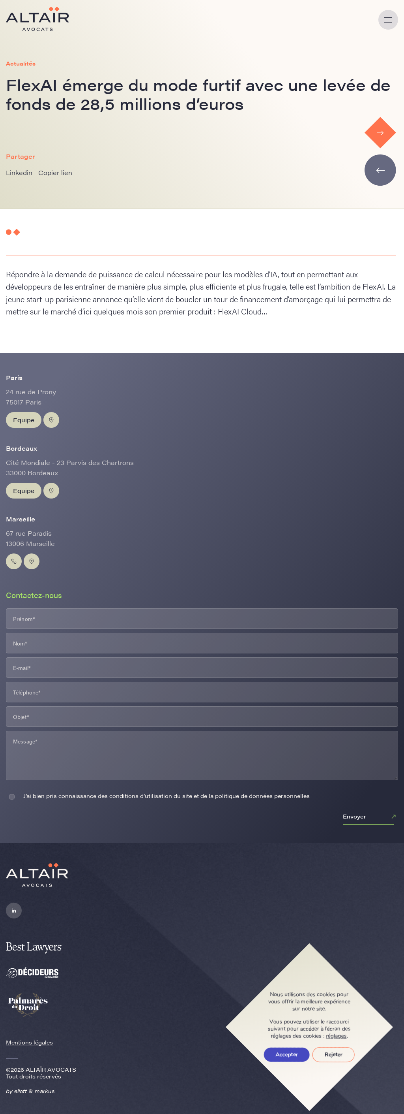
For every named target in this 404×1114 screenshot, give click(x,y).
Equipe (23, 420)
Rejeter (333, 1054)
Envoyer (370, 816)
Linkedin (19, 172)
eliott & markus (34, 1091)
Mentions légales (29, 1042)
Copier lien (55, 172)
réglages (336, 1036)
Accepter (287, 1054)
